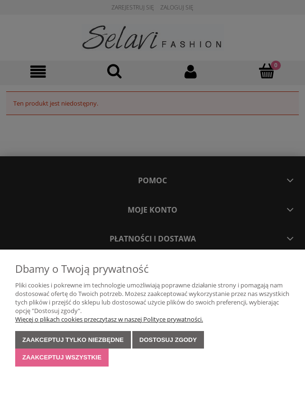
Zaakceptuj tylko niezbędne (73, 339)
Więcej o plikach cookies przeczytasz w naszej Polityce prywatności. (109, 319)
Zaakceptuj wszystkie (62, 357)
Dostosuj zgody (168, 339)
